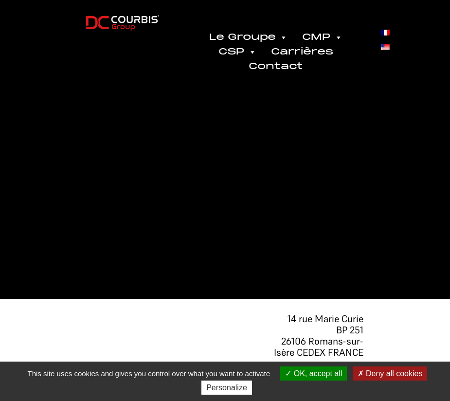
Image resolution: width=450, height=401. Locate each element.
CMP (322, 37)
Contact (276, 67)
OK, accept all (313, 373)
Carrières (302, 52)
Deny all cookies (390, 373)
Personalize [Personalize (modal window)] (226, 387)
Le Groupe (248, 37)
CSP (237, 52)
